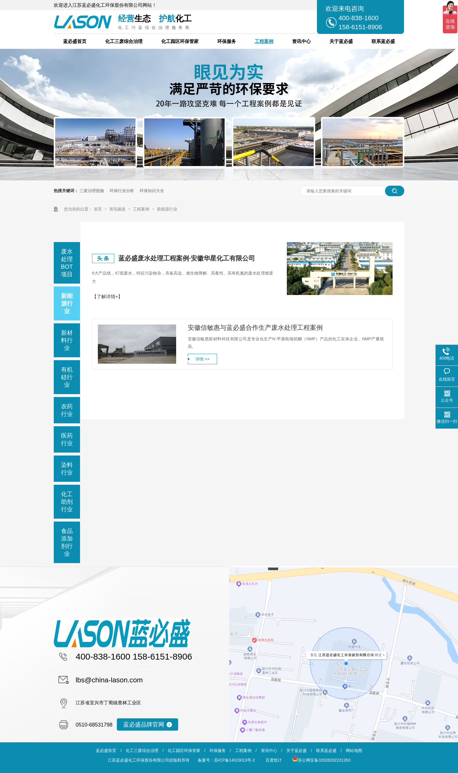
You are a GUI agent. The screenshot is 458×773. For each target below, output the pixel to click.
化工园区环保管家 (180, 41)
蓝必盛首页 (74, 41)
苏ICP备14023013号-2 (234, 760)
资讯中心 (301, 41)
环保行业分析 (122, 190)
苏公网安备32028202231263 (321, 760)
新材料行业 (67, 340)
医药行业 (67, 439)
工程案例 (264, 41)
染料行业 (67, 469)
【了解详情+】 (107, 296)
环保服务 (226, 41)
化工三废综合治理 (124, 41)
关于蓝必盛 (341, 41)
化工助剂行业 (67, 502)
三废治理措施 (91, 190)
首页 (98, 209)
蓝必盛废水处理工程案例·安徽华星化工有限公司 (186, 258)
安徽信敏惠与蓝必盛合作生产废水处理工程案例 (255, 327)
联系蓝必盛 (383, 41)
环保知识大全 (152, 190)
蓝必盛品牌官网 (143, 724)
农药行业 (67, 410)
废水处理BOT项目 (67, 262)
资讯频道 (118, 209)
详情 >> (202, 359)
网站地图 (354, 750)
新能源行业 (167, 209)
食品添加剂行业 (67, 542)
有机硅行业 (67, 377)
